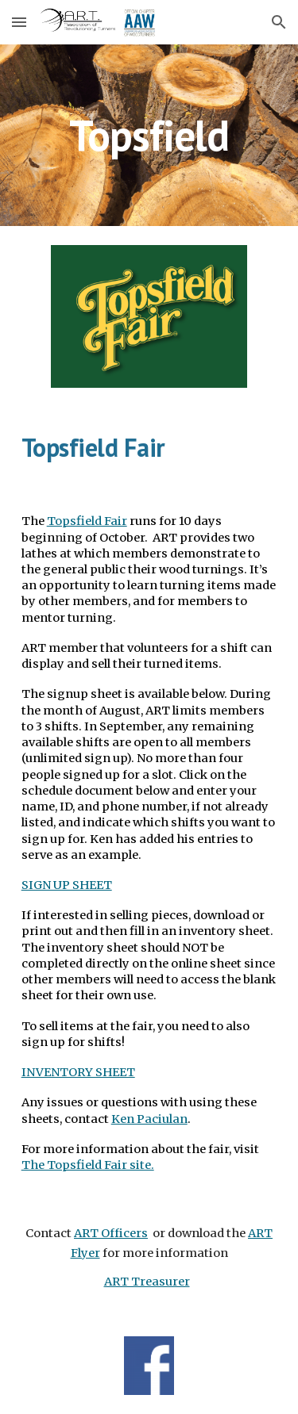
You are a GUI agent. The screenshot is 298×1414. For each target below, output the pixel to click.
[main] (149, 135)
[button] (19, 22)
